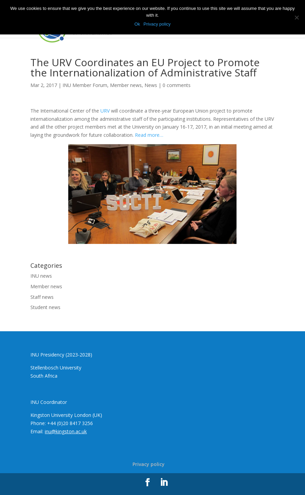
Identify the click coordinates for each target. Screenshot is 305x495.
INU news (41, 276)
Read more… (149, 135)
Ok (137, 24)
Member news (126, 85)
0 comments (177, 85)
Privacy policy (149, 464)
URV (105, 110)
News (150, 85)
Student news (45, 307)
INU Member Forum (85, 85)
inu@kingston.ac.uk (66, 431)
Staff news (42, 297)
